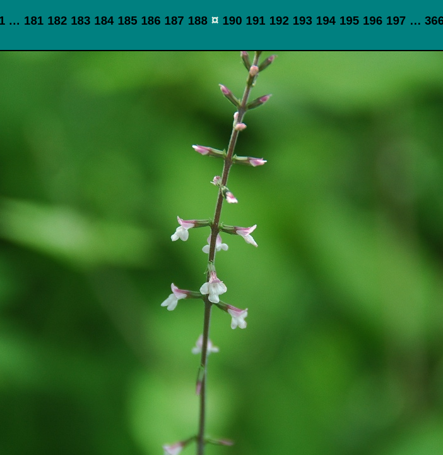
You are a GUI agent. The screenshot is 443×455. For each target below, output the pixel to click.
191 (256, 20)
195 (349, 20)
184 (104, 20)
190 (232, 20)
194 (326, 20)
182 (57, 20)
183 (80, 20)
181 (34, 20)
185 (127, 20)
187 (174, 20)
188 (198, 20)
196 (372, 20)
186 (150, 20)
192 (279, 20)
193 (302, 20)
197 (396, 20)
